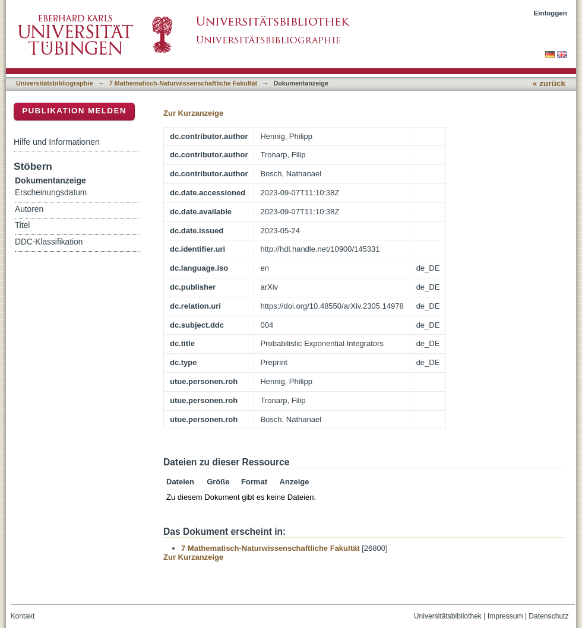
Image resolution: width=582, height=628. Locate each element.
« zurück (549, 83)
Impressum (505, 616)
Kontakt (23, 616)
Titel (22, 225)
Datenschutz (548, 616)
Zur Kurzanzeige (193, 113)
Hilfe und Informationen (57, 142)
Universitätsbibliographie (54, 83)
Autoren (29, 209)
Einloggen (551, 13)
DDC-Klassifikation (49, 241)
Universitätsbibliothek (448, 616)
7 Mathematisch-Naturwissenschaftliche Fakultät (183, 83)
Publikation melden (74, 110)
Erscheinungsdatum (51, 192)
